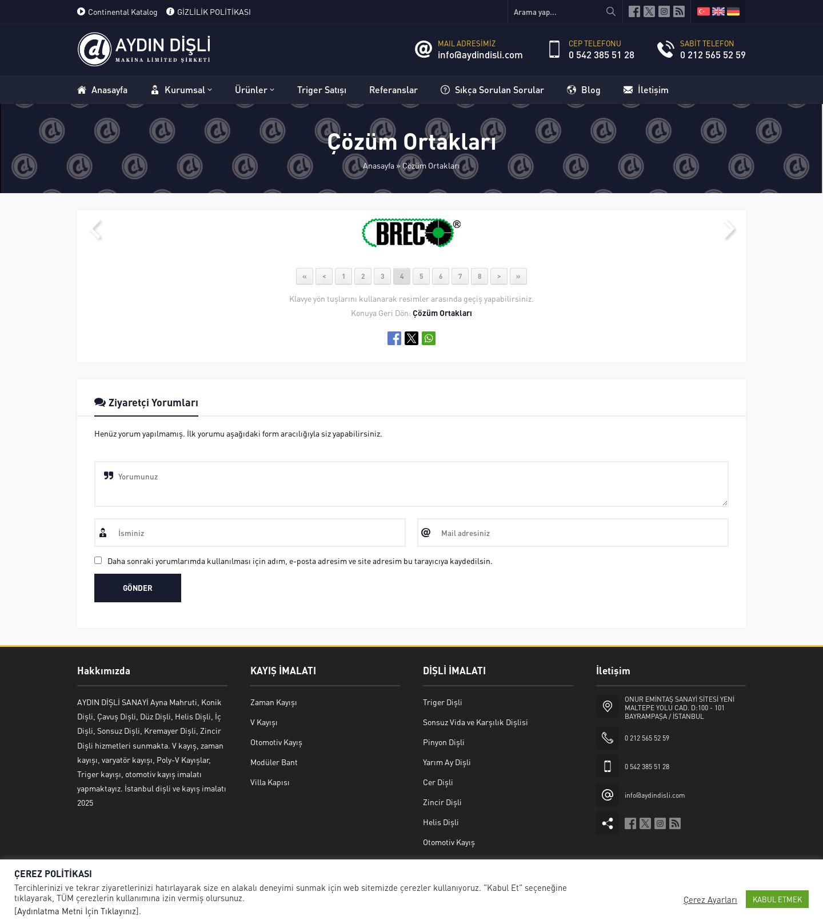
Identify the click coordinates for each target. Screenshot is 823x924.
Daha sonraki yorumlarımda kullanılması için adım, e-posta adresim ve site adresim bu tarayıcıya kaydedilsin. (300, 560)
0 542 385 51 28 (601, 54)
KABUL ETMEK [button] (777, 899)
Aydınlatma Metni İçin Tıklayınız (76, 911)
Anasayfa (378, 165)
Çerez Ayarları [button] (710, 899)
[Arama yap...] (565, 11)
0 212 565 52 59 (713, 54)
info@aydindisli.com (480, 54)
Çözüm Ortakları (431, 165)
